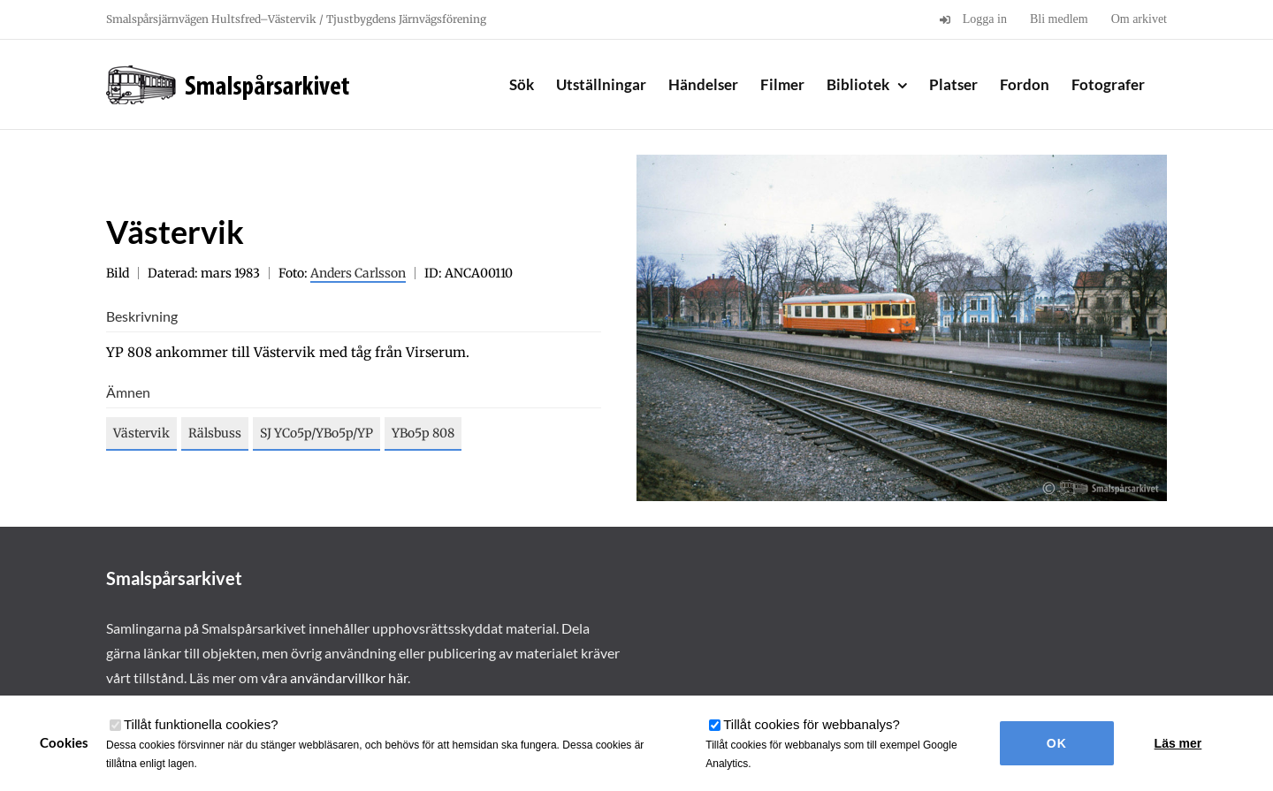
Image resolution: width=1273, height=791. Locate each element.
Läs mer (1178, 743)
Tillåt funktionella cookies (201, 724)
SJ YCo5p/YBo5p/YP (316, 433)
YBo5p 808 (423, 433)
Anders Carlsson (358, 273)
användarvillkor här (349, 677)
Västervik (141, 433)
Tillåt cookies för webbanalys (811, 724)
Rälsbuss (214, 433)
